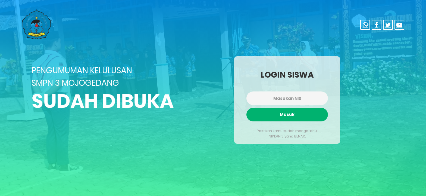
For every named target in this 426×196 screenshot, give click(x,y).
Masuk (286, 114)
